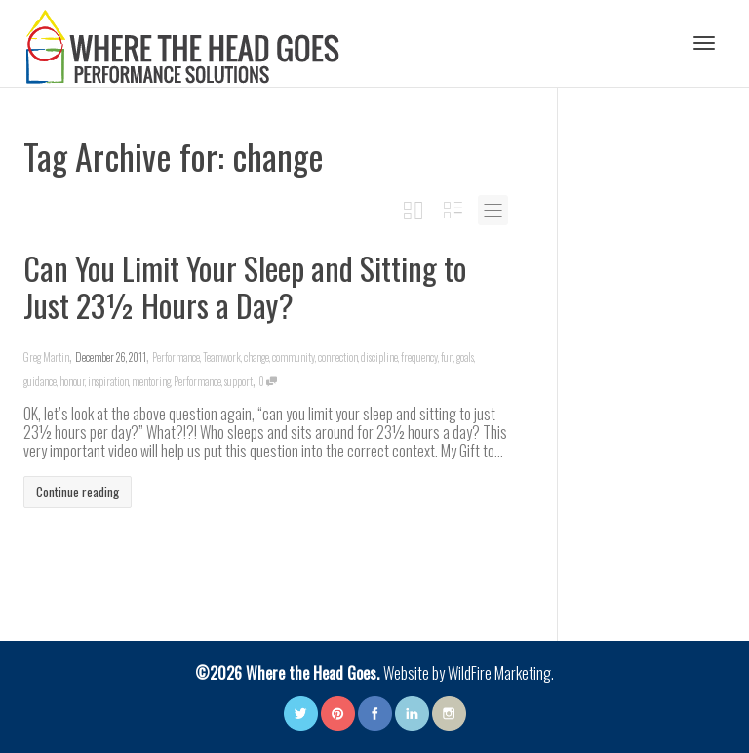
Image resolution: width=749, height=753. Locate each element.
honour (72, 381)
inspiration (108, 381)
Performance (176, 357)
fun (447, 357)
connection (338, 357)
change (256, 357)
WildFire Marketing (499, 673)
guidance (40, 381)
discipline (379, 357)
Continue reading (77, 491)
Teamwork (222, 357)
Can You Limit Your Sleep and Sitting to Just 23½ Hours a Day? (244, 286)
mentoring (151, 381)
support (238, 381)
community (293, 357)
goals (465, 357)
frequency (419, 357)
